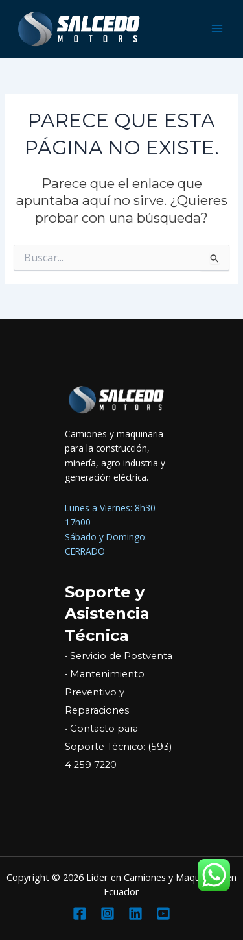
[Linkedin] (135, 913)
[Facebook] (80, 913)
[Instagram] (107, 913)
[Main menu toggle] (217, 29)
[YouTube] (163, 913)
